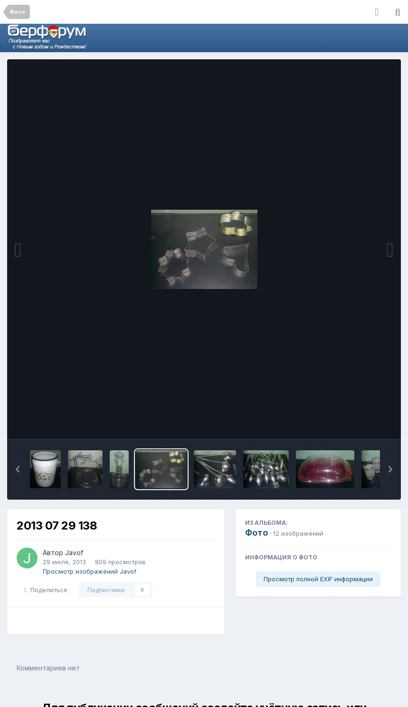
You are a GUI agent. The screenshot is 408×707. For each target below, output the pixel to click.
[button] (17, 469)
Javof (74, 553)
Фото (256, 533)
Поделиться (45, 590)
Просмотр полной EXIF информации (318, 579)
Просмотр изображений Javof (89, 571)
